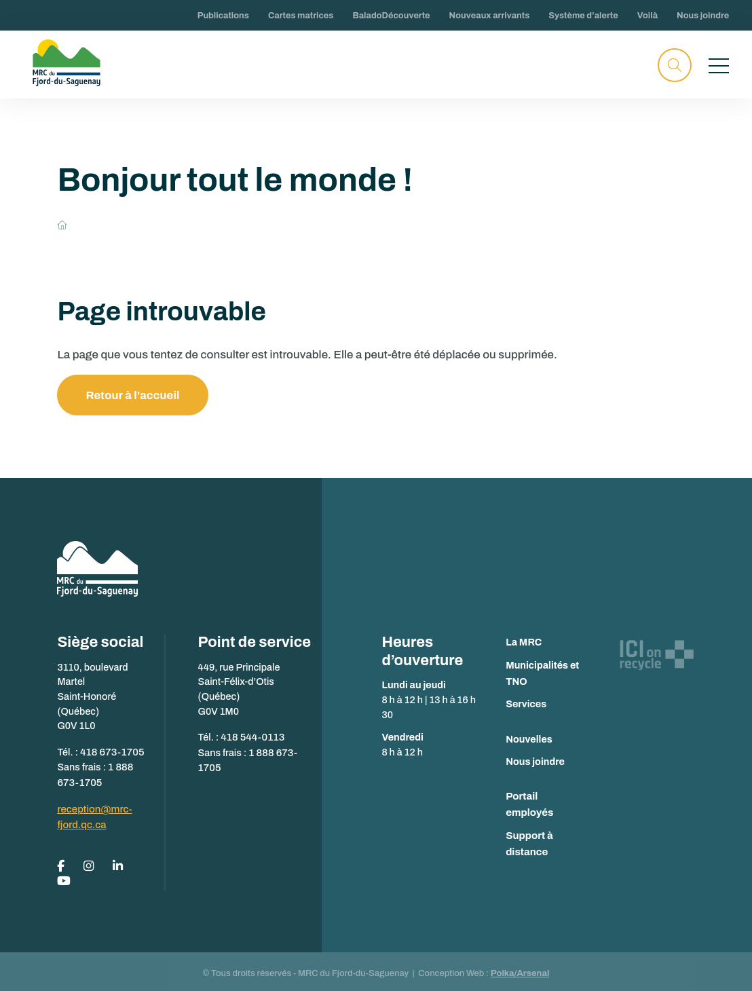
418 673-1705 (110, 751)
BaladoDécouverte (391, 15)
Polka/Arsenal (520, 968)
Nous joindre (703, 15)
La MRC (524, 642)
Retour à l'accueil (134, 395)
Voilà (647, 15)
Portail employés (545, 796)
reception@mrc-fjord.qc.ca (92, 814)
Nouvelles (529, 739)
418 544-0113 (251, 737)
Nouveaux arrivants (489, 15)
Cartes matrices (301, 15)
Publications (223, 15)
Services (526, 704)
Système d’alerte (583, 15)
